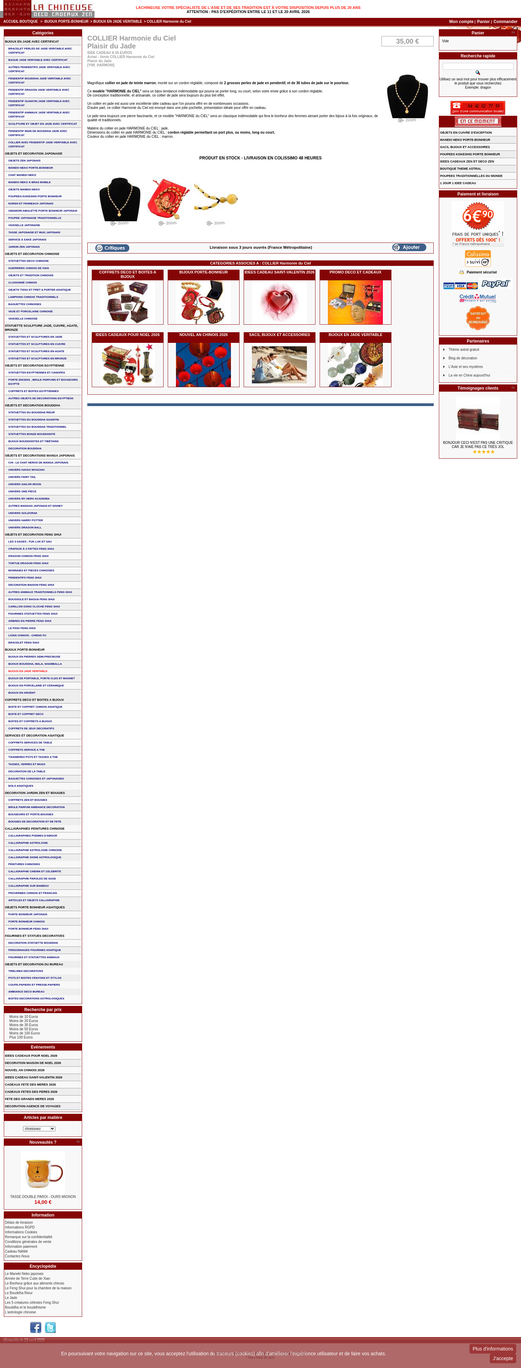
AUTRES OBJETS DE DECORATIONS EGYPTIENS (40, 398)
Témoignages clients (478, 388)
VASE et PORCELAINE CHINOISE (30, 311)
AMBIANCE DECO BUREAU (26, 991)
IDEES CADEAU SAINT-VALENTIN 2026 (279, 272)
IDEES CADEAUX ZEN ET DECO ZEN (467, 161)
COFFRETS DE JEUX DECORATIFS (31, 728)
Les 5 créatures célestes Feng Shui (32, 1302)
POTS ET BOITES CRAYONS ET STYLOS (34, 977)
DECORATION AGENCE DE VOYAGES (32, 1106)
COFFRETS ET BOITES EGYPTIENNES (33, 391)
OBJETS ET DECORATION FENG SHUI (33, 534)
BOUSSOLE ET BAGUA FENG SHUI (31, 599)
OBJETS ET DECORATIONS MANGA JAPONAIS (40, 455)
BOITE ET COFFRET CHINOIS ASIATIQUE (35, 706)
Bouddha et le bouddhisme (25, 1307)
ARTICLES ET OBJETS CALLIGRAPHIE (33, 900)
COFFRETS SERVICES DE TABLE (30, 742)
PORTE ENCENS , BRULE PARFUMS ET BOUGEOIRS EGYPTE (43, 381)
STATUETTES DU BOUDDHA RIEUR (31, 412)
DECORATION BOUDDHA (24, 448)
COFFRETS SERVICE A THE (26, 749)
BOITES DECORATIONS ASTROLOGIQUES (36, 998)
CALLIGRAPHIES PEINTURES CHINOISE (35, 828)
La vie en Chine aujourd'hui (469, 375)
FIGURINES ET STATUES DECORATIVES (34, 936)
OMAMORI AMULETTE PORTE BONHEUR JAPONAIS (42, 210)
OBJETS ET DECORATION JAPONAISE (33, 153)
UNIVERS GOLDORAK (22, 513)
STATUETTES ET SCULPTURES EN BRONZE (37, 358)
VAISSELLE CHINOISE (22, 318)
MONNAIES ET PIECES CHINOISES (31, 570)
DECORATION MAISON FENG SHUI (31, 584)
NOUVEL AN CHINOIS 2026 (203, 335)
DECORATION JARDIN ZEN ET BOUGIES (35, 793)
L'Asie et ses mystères (465, 367)
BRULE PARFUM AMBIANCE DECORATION (36, 807)
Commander (506, 21)
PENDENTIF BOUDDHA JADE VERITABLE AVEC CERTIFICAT (39, 80)
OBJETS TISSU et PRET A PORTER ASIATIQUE (39, 289)
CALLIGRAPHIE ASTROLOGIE (28, 842)
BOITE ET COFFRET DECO (25, 714)
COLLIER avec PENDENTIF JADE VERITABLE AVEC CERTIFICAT (42, 144)
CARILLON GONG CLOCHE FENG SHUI (34, 606)
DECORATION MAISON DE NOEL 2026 (33, 1063)
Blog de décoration (462, 358)
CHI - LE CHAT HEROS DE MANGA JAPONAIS (38, 462)
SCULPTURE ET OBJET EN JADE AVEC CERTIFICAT (42, 123)
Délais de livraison (19, 1222)
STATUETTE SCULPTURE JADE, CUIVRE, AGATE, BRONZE (41, 328)
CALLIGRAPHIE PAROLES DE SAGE (32, 878)
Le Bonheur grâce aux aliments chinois (34, 1283)
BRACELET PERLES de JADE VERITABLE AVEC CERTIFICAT (40, 50)
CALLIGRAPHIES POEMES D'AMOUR (32, 835)
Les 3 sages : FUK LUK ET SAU (30, 541)
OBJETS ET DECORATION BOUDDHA (32, 405)
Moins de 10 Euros (23, 1017)
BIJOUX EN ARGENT (21, 692)
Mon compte (461, 21)
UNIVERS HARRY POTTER (25, 520)
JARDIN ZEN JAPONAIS (24, 246)
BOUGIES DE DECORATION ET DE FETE (34, 821)
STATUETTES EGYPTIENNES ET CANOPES (36, 372)
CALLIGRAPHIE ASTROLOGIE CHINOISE (35, 850)
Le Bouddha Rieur (19, 1293)
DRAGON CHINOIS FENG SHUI (28, 556)
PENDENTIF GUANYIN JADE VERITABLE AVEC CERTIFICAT (39, 103)
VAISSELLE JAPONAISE (24, 225)
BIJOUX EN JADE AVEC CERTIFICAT (32, 41)
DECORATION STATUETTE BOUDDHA (33, 942)
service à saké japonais (27, 239)
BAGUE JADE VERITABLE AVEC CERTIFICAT (37, 59)
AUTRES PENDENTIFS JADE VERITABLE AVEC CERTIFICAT (39, 69)
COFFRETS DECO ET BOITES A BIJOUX (127, 274)
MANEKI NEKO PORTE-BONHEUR (30, 167)
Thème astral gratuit (463, 349)
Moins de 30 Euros (23, 1025)
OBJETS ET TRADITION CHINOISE (30, 275)
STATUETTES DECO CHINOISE (28, 260)
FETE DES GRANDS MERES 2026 (29, 1099)
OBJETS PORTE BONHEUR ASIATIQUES (35, 907)
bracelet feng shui (23, 642)
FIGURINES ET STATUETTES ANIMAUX (33, 957)
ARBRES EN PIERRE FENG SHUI (29, 621)
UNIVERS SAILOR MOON (24, 484)
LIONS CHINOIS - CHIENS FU (27, 635)
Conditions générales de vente (28, 1242)
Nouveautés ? (43, 1142)
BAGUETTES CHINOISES (24, 304)
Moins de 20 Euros (23, 1021)
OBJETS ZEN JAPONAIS (24, 160)
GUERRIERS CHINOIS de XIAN (28, 268)
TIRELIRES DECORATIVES (25, 971)
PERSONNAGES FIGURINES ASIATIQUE (34, 950)
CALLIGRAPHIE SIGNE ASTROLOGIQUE (34, 857)
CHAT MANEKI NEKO (22, 175)
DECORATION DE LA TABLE (26, 771)
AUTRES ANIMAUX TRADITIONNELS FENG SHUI (40, 592)
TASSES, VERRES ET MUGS (26, 764)
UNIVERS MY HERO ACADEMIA (28, 498)
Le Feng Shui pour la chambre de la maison (38, 1288)
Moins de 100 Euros (24, 1033)
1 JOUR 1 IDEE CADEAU (458, 183)
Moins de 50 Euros (23, 1029)
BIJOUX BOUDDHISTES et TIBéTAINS (33, 441)
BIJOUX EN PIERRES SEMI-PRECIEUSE (34, 656)
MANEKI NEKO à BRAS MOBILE (29, 182)
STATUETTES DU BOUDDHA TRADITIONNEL (37, 426)
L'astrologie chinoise (20, 1312)
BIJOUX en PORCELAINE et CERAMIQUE (36, 685)
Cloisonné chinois (22, 282)
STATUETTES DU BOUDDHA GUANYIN (33, 419)
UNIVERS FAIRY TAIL (22, 477)
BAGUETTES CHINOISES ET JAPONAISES (36, 778)
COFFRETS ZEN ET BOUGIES (27, 799)
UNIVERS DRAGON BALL (25, 527)
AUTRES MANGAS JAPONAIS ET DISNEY (35, 505)
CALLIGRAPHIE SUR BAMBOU (28, 885)
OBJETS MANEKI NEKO (24, 189)
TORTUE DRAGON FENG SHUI (28, 563)
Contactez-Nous (17, 1256)
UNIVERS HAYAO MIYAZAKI (26, 469)
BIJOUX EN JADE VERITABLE (117, 21)
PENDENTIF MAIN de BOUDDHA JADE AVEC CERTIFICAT (37, 133)
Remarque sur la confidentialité (28, 1237)
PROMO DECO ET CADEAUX (355, 272)
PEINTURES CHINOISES (24, 864)
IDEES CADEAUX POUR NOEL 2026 (127, 335)
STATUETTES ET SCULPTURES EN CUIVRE (36, 344)
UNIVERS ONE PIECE (22, 491)
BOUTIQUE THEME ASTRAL (460, 168)
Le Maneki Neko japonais (24, 1274)
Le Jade (11, 1298)
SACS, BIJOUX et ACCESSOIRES (279, 335)
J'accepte (503, 1358)
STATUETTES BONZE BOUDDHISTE (31, 434)
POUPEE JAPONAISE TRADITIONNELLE (34, 218)
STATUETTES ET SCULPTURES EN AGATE (36, 351)
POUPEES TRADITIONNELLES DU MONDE (471, 176)
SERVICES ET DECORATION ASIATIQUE (34, 735)
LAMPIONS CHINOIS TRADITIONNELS (33, 297)
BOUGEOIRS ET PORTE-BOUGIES (30, 814)
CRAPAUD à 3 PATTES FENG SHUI (31, 548)
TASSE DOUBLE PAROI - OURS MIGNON (43, 1197)
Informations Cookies (21, 1232)
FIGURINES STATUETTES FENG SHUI (32, 613)
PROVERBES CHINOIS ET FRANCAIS (32, 893)
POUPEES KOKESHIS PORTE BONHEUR (35, 196)
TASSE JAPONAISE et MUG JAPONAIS (34, 232)
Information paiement (21, 1246)
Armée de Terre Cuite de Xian (27, 1278)
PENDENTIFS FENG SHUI (24, 577)
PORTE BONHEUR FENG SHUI (28, 928)
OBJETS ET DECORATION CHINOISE (32, 254)
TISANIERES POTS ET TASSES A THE (33, 757)
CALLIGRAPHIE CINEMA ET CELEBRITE (34, 871)
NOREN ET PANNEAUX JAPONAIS (30, 203)
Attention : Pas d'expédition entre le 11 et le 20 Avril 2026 (248, 12)
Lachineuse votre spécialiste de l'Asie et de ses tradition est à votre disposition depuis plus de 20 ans (248, 7)
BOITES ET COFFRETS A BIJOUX (30, 721)
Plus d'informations (493, 1349)
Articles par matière (43, 1117)
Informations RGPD (20, 1227)
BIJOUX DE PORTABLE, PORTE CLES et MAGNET (41, 678)
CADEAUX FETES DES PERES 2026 (31, 1092)
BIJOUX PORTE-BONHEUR (66, 21)
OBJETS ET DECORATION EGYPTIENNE (34, 365)
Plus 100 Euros (21, 1037)
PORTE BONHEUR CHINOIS (26, 921)
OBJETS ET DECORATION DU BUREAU (34, 964)
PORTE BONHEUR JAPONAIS (27, 914)
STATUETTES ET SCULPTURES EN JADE (35, 336)
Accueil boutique (20, 21)
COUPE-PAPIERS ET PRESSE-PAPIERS (34, 984)
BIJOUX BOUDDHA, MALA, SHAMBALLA (35, 663)
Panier (484, 21)
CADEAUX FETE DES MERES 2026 (30, 1084)
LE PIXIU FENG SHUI (21, 628)
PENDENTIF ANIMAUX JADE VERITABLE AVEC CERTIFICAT (39, 114)
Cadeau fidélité (16, 1251)
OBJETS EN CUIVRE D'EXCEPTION (466, 132)
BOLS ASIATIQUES (20, 785)
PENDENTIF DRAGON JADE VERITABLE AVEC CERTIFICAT (38, 92)
